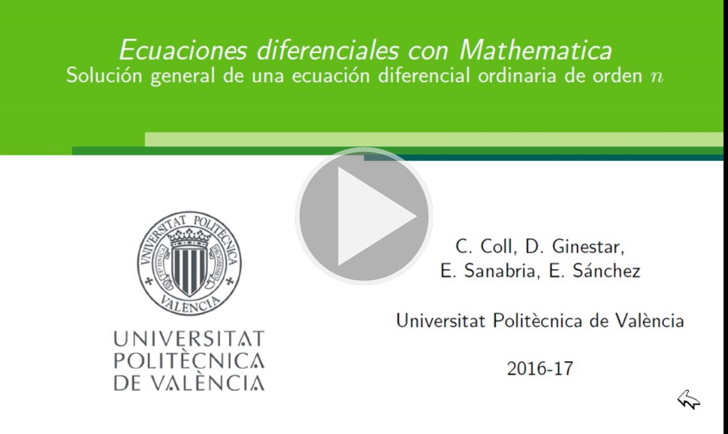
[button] (364, 217)
